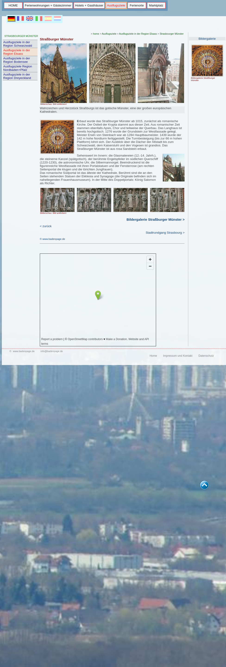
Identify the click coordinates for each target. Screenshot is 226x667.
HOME (13, 5)
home (96, 33)
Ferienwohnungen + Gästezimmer (48, 5)
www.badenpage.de (24, 351)
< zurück (46, 226)
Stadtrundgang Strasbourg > (165, 232)
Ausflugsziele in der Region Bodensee (16, 60)
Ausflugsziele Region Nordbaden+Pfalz (17, 68)
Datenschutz (206, 355)
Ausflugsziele (116, 5)
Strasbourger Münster (172, 33)
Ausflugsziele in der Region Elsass (16, 51)
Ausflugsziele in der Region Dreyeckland (17, 76)
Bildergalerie (207, 38)
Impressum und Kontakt (177, 355)
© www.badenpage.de (52, 239)
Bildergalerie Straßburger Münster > (156, 219)
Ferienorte (137, 5)
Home (153, 355)
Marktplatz (156, 5)
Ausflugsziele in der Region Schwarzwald (17, 43)
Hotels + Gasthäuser (89, 5)
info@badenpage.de (52, 351)
